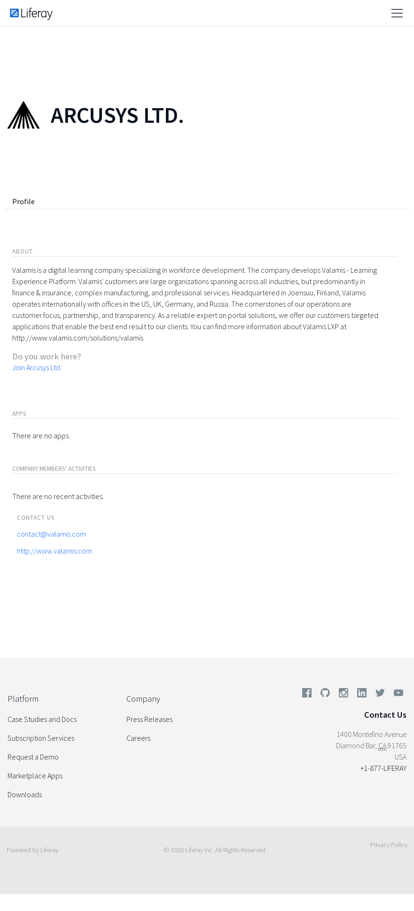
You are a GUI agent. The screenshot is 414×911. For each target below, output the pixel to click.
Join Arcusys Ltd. (37, 367)
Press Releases (149, 719)
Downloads (25, 794)
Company (143, 698)
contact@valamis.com (51, 534)
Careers (138, 738)
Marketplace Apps (35, 775)
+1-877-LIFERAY (383, 768)
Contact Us (385, 714)
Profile (23, 201)
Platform (23, 698)
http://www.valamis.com (54, 550)
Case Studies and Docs (42, 719)
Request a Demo (33, 756)
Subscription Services (41, 738)
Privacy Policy (388, 844)
